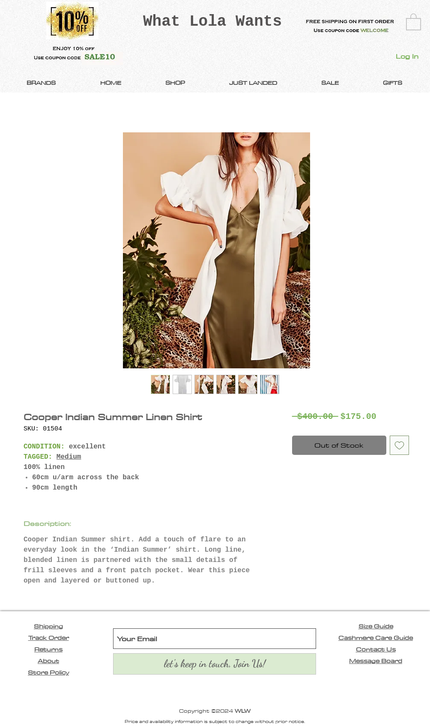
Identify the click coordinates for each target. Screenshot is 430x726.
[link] (413, 21)
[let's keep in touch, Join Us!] (214, 664)
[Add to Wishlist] (399, 445)
